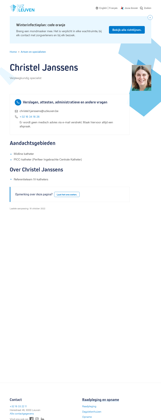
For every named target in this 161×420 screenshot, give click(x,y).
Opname (87, 417)
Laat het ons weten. (67, 194)
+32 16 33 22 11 (18, 406)
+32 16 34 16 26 (30, 116)
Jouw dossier (131, 8)
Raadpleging (89, 406)
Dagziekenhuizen (91, 411)
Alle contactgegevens (22, 413)
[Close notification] (150, 17)
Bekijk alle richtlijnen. (126, 30)
